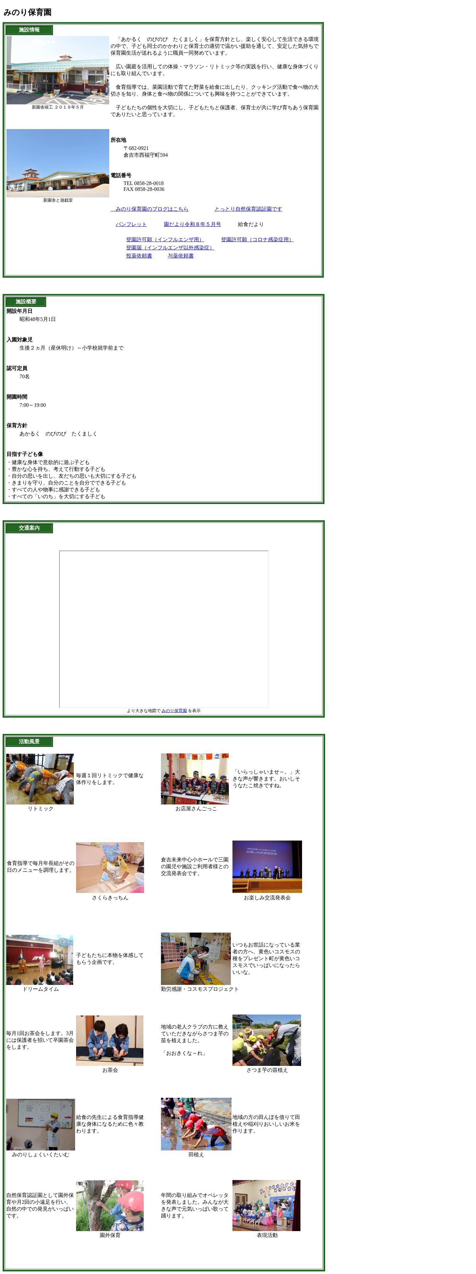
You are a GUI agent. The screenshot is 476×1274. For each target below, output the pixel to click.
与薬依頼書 (181, 256)
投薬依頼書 (139, 256)
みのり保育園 (174, 710)
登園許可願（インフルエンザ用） (165, 239)
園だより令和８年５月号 (192, 224)
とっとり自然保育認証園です (248, 209)
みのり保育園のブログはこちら (150, 209)
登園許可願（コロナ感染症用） (257, 239)
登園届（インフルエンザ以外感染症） (170, 247)
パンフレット (131, 224)
